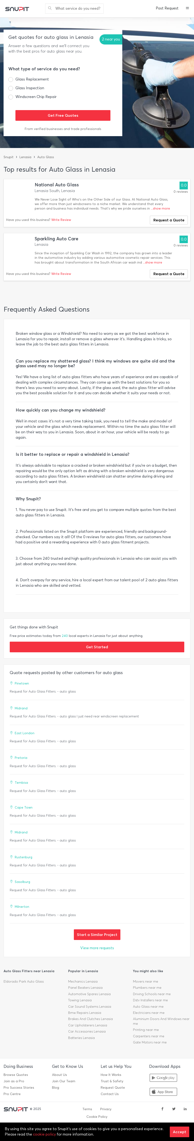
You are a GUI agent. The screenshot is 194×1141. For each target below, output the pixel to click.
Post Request (167, 8)
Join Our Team (63, 1081)
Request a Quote (169, 220)
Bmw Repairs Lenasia (84, 1013)
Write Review (61, 220)
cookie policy (44, 1134)
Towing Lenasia (80, 1000)
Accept (179, 1131)
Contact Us (110, 1094)
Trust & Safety (112, 1081)
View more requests (97, 948)
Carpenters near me (148, 1036)
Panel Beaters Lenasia (85, 988)
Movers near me (145, 982)
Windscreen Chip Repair (36, 96)
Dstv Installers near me (150, 1000)
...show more (160, 208)
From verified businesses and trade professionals (63, 129)
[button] (187, 8)
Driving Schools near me (152, 994)
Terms (87, 1109)
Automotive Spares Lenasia (89, 994)
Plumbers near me (147, 988)
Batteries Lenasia (81, 1038)
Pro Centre (12, 1094)
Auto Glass (45, 157)
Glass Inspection (29, 88)
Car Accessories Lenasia (87, 1031)
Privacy (105, 1109)
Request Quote (113, 1088)
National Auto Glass (57, 185)
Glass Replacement (32, 79)
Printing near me (146, 1030)
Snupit (9, 157)
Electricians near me (149, 1013)
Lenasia (25, 157)
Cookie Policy (96, 1117)
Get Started (97, 646)
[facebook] (162, 1109)
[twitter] (174, 1109)
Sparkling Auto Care (56, 239)
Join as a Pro (14, 1081)
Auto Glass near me (148, 1007)
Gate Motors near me (150, 1042)
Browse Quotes (16, 1075)
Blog (55, 1088)
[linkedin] (185, 1109)
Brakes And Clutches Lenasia (90, 1019)
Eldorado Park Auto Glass (24, 982)
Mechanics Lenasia (83, 982)
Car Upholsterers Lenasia (87, 1025)
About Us (59, 1075)
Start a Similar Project (97, 934)
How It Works (111, 1075)
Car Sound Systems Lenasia (89, 1007)
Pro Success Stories (19, 1088)
